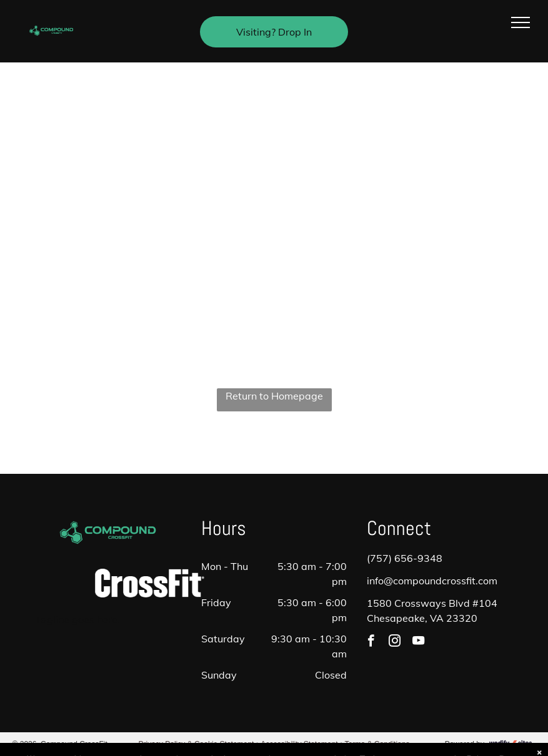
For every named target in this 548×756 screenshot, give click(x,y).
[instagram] (395, 642)
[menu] (520, 22)
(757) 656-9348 (404, 558)
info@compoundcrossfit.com (432, 580)
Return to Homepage (274, 396)
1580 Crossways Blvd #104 (432, 603)
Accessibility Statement (299, 744)
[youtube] (418, 642)
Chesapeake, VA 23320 (422, 618)
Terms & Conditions (376, 744)
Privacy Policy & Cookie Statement (196, 744)
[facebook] (371, 642)
